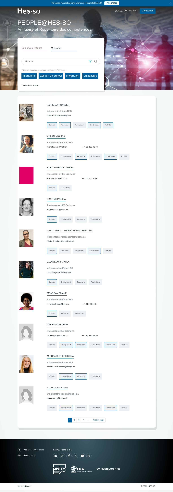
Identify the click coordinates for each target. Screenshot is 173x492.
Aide (119, 11)
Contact (52, 125)
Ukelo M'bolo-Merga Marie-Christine (71, 231)
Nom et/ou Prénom (31, 48)
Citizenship (90, 75)
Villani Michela (57, 136)
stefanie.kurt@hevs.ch (57, 179)
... (88, 422)
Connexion (148, 11)
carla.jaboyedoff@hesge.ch (59, 274)
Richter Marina (57, 200)
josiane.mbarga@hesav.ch (58, 305)
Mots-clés (57, 48)
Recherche (65, 125)
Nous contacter (27, 458)
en (130, 11)
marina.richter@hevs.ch (57, 210)
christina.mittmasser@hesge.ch (61, 369)
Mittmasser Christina (61, 358)
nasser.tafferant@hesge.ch (59, 115)
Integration (72, 75)
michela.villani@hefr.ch (57, 147)
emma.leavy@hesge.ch (57, 400)
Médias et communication (31, 452)
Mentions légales (24, 488)
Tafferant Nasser (58, 105)
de (134, 11)
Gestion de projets (51, 75)
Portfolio (109, 125)
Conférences (94, 125)
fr (126, 11)
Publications (79, 125)
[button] (90, 61)
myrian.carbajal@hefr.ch (57, 337)
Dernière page (98, 422)
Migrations (29, 75)
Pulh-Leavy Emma (58, 389)
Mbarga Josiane (57, 294)
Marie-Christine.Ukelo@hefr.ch (60, 242)
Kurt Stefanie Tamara (61, 168)
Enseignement (66, 157)
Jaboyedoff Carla (59, 263)
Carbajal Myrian (58, 326)
